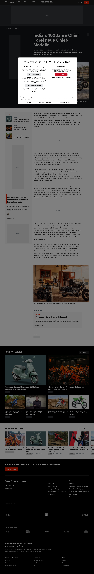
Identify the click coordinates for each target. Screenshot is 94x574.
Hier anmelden (61, 78)
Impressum (28, 102)
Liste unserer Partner (61, 98)
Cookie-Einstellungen (64, 102)
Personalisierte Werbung (34, 85)
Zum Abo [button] (61, 74)
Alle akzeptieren (34, 74)
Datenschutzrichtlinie (45, 102)
